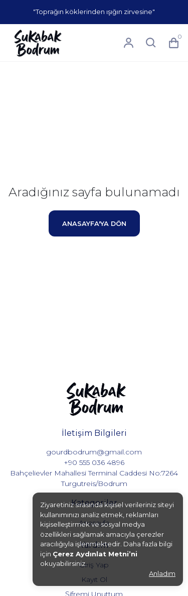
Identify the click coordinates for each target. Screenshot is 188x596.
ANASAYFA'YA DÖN (94, 223)
